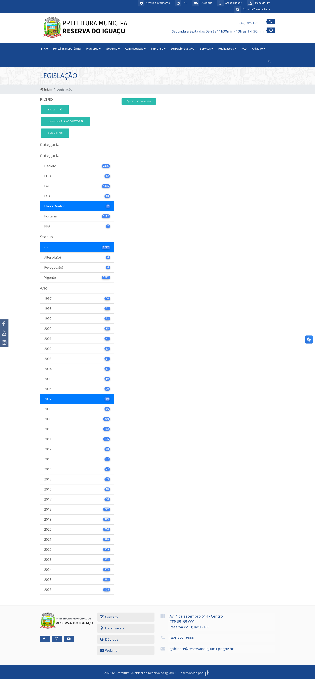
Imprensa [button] (158, 48)
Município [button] (93, 48)
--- (55, 109)
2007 (55, 133)
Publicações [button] (227, 48)
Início (44, 48)
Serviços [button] (206, 48)
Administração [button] (135, 48)
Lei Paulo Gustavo (182, 48)
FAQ (243, 48)
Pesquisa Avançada (139, 101)
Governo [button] (113, 48)
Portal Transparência (67, 48)
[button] (269, 61)
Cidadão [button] (258, 48)
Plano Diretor (65, 121)
